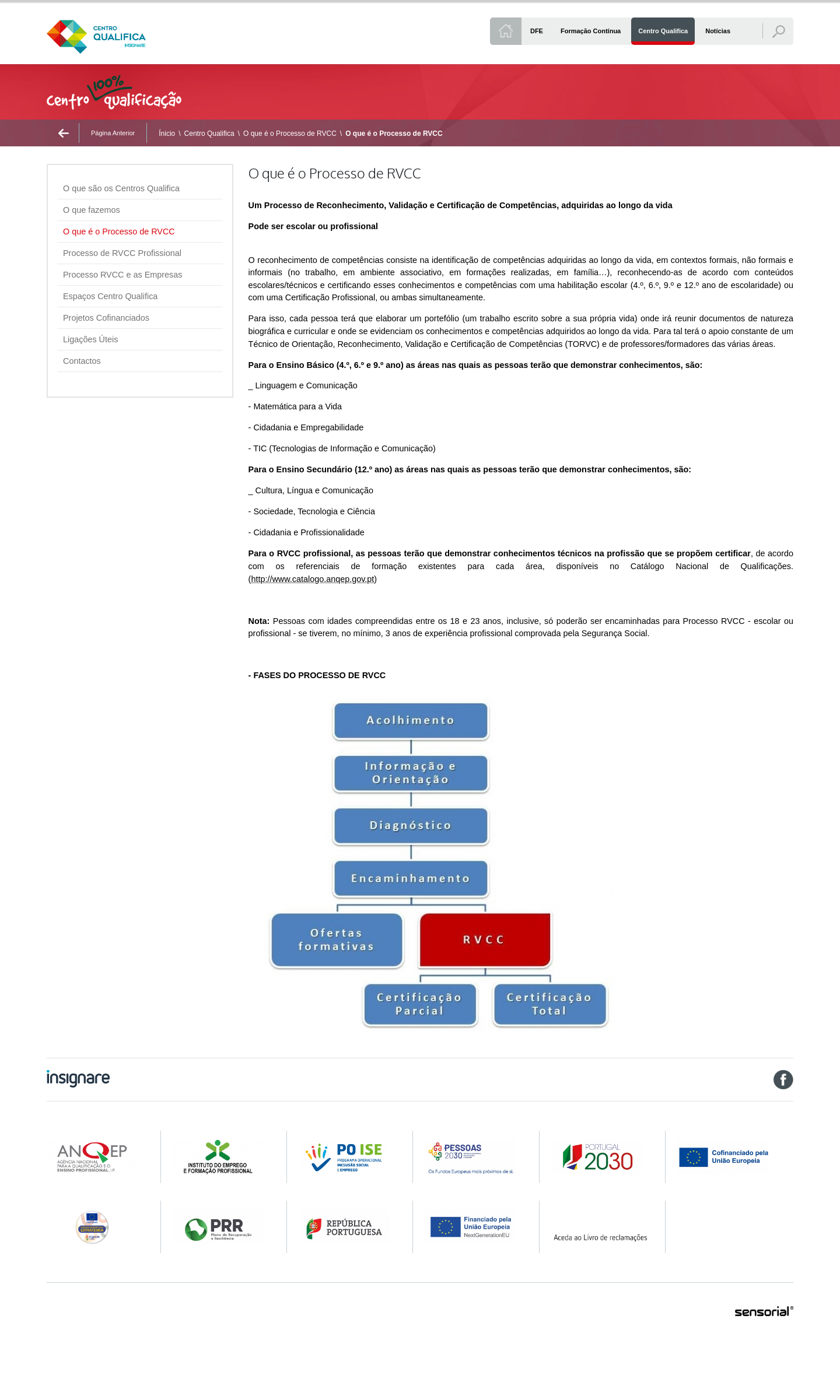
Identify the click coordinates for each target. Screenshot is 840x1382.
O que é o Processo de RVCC (290, 133)
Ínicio (167, 133)
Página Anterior (113, 132)
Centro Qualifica (209, 133)
